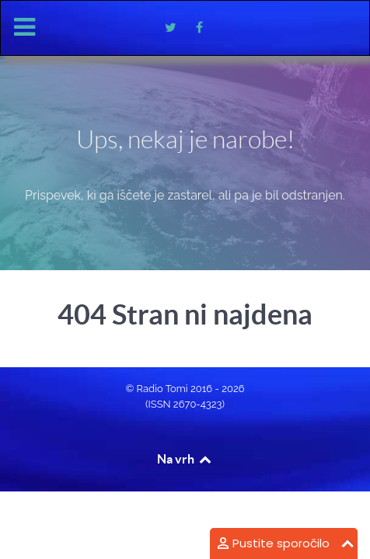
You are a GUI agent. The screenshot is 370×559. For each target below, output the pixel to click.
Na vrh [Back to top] (185, 459)
